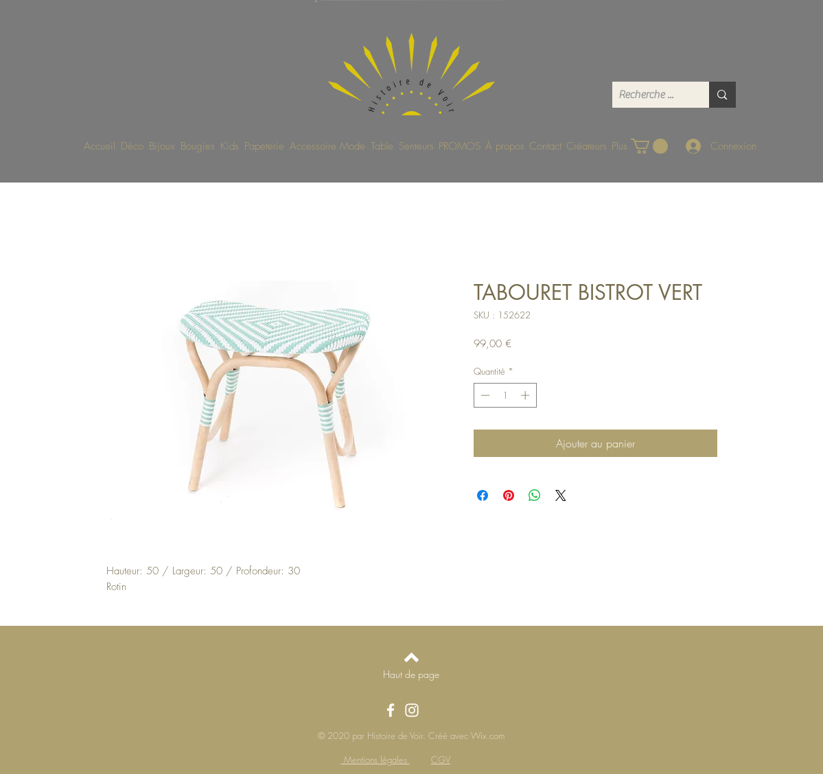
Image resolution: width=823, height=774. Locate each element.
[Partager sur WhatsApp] (534, 495)
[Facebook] (390, 710)
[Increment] (526, 395)
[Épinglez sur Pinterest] (508, 495)
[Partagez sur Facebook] (482, 495)
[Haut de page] (411, 674)
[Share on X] (561, 495)
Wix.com (488, 735)
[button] (649, 146)
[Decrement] (484, 395)
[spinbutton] (504, 395)
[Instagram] (412, 710)
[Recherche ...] (649, 95)
